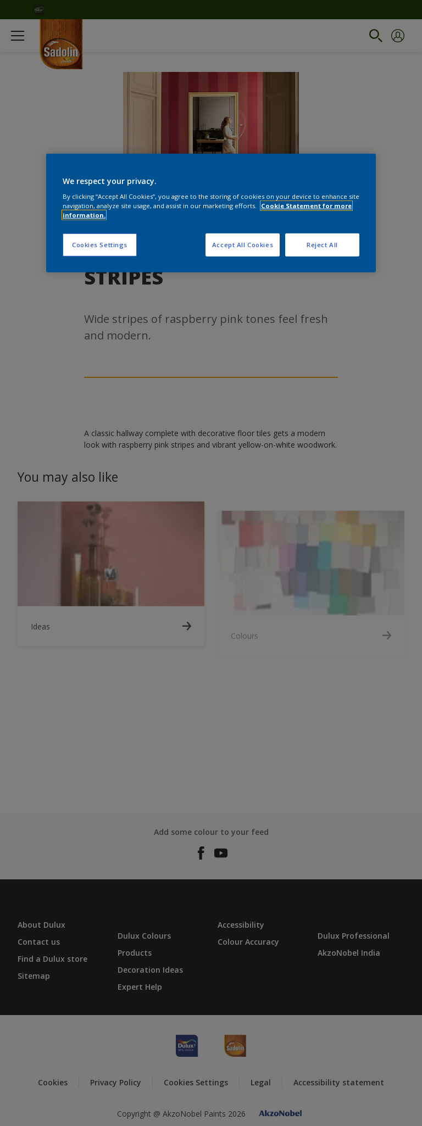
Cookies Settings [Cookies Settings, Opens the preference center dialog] (99, 245)
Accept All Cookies (242, 245)
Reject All (322, 245)
